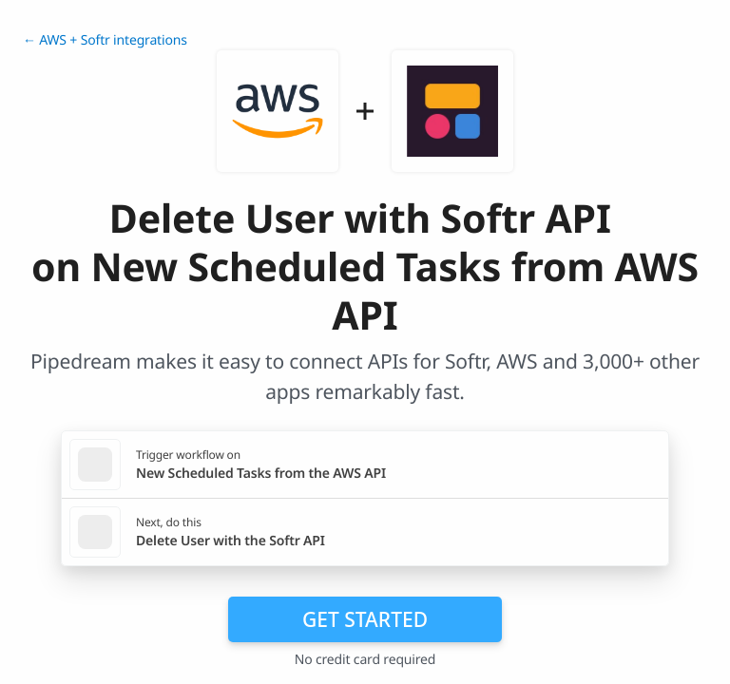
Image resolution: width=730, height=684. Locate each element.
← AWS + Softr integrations (105, 40)
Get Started (365, 619)
